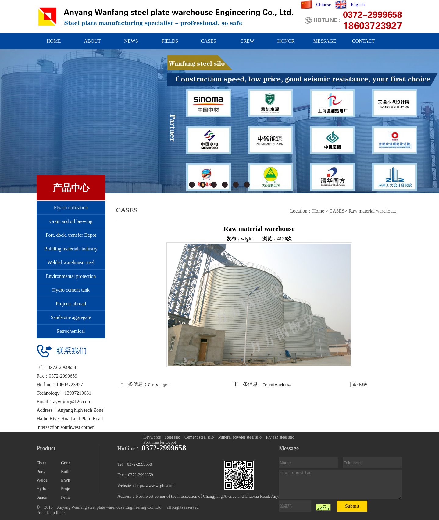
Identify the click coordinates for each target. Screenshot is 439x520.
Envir (65, 480)
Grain (66, 463)
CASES (208, 41)
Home (318, 210)
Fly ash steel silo (280, 437)
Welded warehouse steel (70, 262)
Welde (42, 480)
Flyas (41, 463)
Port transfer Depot (159, 442)
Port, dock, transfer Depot (71, 235)
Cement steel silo (199, 437)
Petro (65, 497)
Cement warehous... (276, 384)
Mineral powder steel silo (240, 437)
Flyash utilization (71, 207)
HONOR (286, 41)
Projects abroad (71, 303)
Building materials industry (71, 248)
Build (65, 471)
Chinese (323, 4)
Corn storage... (159, 384)
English (358, 4)
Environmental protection (71, 276)
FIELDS (170, 41)
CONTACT (363, 41)
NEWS (131, 41)
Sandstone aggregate (71, 317)
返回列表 (360, 384)
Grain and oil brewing (70, 221)
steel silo (172, 437)
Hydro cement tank (71, 289)
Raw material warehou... (372, 210)
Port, (41, 471)
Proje (65, 488)
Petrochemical (71, 331)
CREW (247, 41)
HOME (53, 41)
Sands (42, 497)
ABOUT (92, 41)
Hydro (42, 488)
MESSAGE (324, 41)
